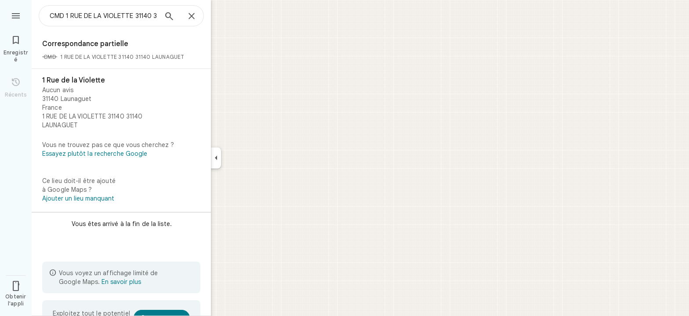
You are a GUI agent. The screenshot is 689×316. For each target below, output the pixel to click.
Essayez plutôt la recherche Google (94, 154)
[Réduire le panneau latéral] (216, 158)
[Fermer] (191, 17)
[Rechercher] (169, 17)
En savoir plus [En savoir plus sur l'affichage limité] (121, 282)
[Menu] (16, 15)
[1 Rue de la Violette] (121, 102)
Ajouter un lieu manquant (78, 198)
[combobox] (103, 16)
